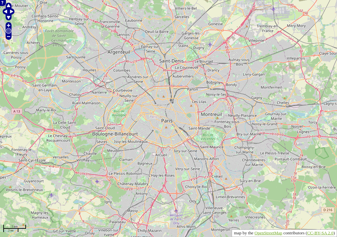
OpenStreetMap (268, 232)
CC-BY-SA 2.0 (320, 232)
